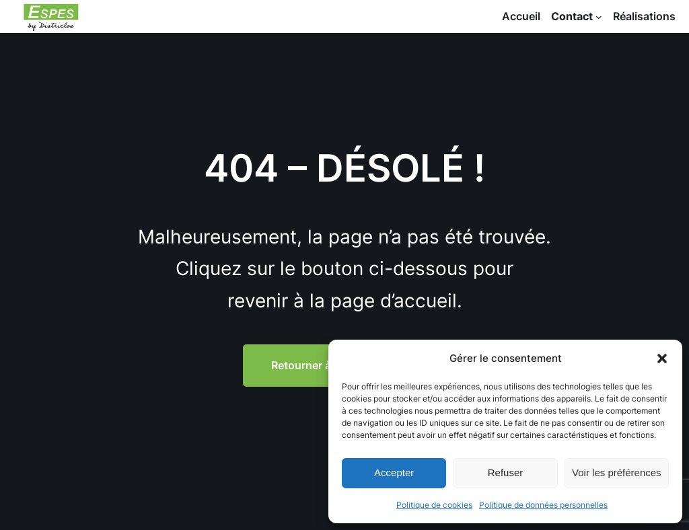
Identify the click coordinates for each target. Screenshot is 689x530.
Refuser (505, 472)
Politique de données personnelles (543, 505)
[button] (662, 358)
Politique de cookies (434, 505)
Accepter (394, 472)
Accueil (521, 16)
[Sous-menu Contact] (598, 16)
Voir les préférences (616, 472)
